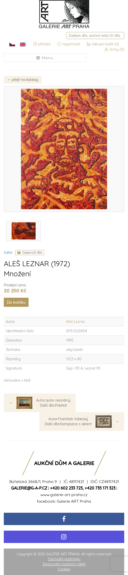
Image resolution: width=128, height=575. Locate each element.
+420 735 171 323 (100, 488)
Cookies (64, 569)
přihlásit (42, 44)
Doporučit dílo (32, 252)
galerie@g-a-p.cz (29, 488)
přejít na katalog (22, 79)
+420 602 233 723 (66, 488)
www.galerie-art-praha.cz (64, 494)
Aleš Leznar (75, 321)
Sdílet (8, 252)
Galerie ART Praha (74, 501)
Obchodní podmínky (64, 559)
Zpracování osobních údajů (64, 564)
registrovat (68, 44)
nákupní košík (102, 44)
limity (114, 49)
